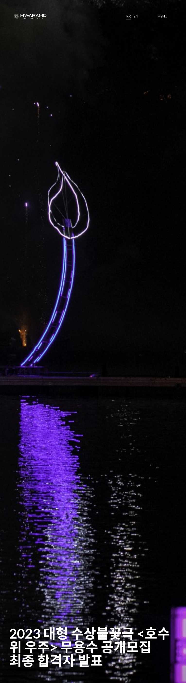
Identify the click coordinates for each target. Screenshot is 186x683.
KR (128, 16)
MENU (162, 16)
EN (136, 16)
